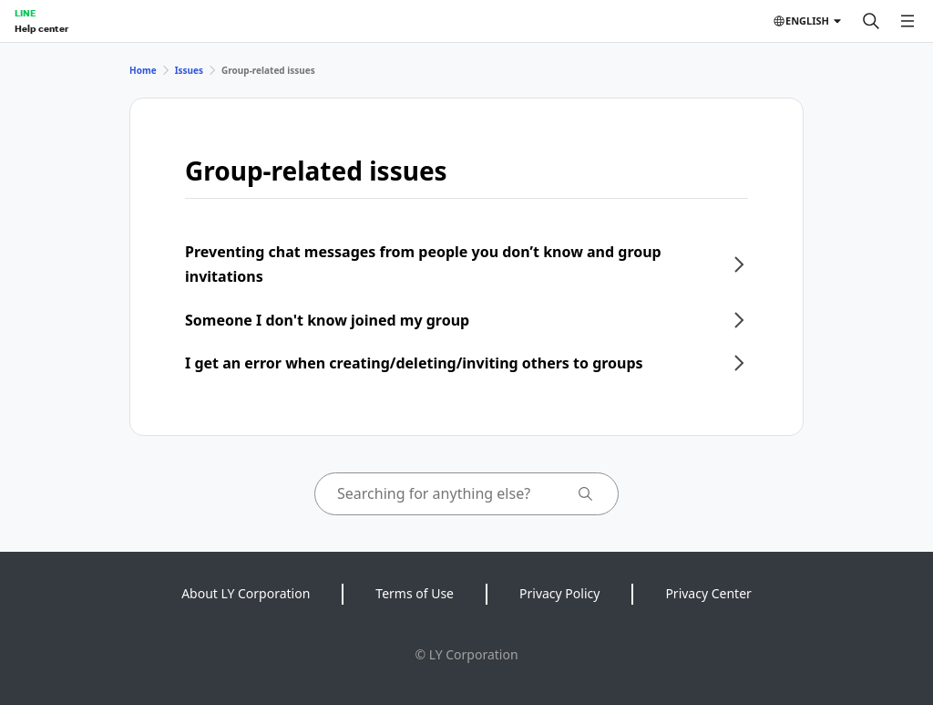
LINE (25, 12)
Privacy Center (708, 593)
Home (143, 70)
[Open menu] (907, 21)
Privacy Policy (559, 593)
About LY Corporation (245, 593)
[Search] (871, 21)
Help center (41, 28)
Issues (189, 70)
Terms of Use (414, 593)
